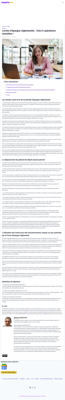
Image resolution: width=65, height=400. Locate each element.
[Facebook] (30, 388)
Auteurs (28, 378)
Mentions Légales (58, 378)
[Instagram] (35, 388)
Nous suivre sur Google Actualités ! (8, 372)
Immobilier (8, 26)
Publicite (37, 378)
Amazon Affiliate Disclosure (46, 378)
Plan (32, 378)
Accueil (3, 26)
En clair (8, 94)
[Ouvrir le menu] (63, 3)
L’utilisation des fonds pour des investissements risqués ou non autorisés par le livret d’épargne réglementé (30, 89)
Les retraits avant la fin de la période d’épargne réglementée (19, 84)
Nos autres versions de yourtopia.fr (11, 378)
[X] (32, 388)
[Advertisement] (32, 15)
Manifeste (22, 378)
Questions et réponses (11, 92)
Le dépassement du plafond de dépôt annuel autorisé (18, 87)
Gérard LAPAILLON (6, 36)
